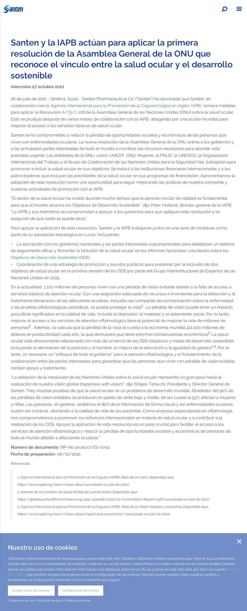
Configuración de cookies (80, 590)
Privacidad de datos (50, 600)
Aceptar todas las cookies (31, 590)
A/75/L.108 (73, 112)
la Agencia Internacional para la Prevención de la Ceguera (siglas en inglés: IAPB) (123, 105)
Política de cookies (77, 600)
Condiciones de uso (21, 600)
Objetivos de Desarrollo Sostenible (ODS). (51, 257)
